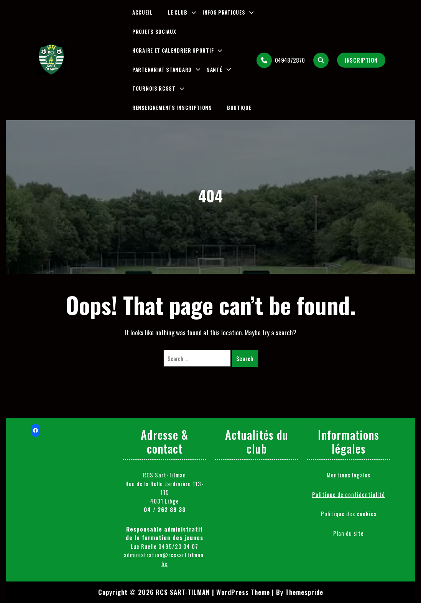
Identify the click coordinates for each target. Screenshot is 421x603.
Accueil (142, 12)
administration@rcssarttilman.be (164, 559)
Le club (177, 12)
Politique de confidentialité (348, 494)
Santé (214, 69)
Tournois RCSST (154, 88)
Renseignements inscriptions (172, 107)
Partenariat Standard (162, 69)
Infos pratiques (223, 12)
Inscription (361, 60)
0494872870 (281, 60)
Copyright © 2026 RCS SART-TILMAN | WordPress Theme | (186, 592)
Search (244, 358)
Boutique (239, 107)
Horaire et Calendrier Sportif (173, 50)
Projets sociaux (154, 31)
